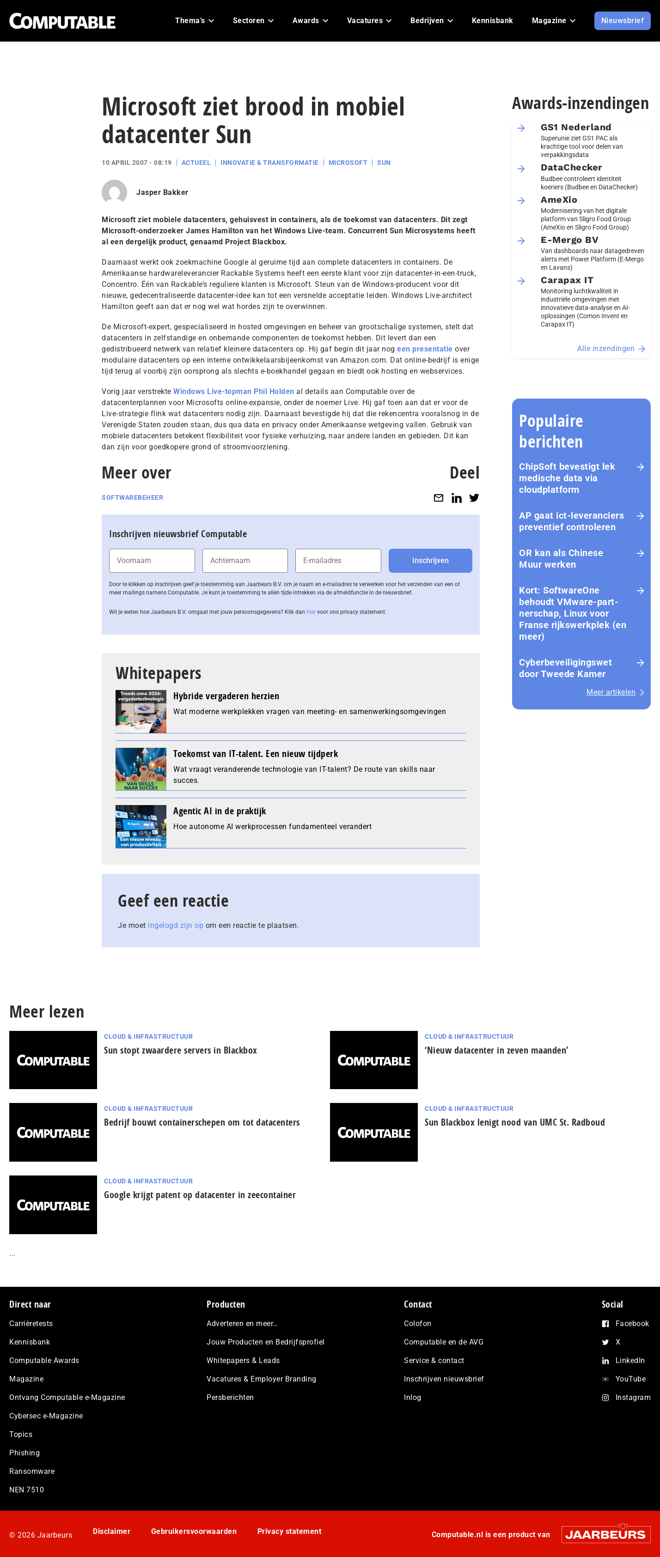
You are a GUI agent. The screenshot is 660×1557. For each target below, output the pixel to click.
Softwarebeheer (132, 497)
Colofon (418, 1323)
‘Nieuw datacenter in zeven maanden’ (496, 1050)
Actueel (196, 162)
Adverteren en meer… (242, 1323)
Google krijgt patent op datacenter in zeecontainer (200, 1194)
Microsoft (348, 162)
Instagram (633, 1397)
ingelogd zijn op (175, 925)
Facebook (632, 1323)
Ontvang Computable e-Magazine (67, 1397)
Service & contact (434, 1360)
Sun (384, 162)
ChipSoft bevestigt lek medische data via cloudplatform (567, 478)
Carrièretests (31, 1323)
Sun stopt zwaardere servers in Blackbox (180, 1050)
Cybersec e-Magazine (46, 1416)
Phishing (24, 1452)
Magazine (26, 1379)
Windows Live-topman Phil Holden (233, 391)
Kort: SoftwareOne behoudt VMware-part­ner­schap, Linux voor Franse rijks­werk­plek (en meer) (572, 613)
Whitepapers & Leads (243, 1360)
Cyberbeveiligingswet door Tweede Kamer (565, 668)
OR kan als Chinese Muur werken (561, 558)
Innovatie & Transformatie (269, 162)
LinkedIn (630, 1360)
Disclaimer (111, 1531)
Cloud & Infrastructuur (148, 1036)
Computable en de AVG (443, 1342)
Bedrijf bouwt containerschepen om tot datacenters (202, 1122)
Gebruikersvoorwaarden (194, 1531)
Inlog (413, 1397)
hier (311, 612)
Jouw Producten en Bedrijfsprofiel (266, 1342)
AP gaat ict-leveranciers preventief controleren (571, 521)
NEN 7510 (26, 1489)
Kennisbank (29, 1342)
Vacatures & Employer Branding (262, 1379)
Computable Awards (44, 1360)
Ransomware (32, 1471)
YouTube (631, 1379)
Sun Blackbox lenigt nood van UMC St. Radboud (515, 1122)
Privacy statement (289, 1531)
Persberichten (230, 1397)
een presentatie (425, 349)
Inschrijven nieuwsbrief (444, 1379)
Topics (20, 1434)
